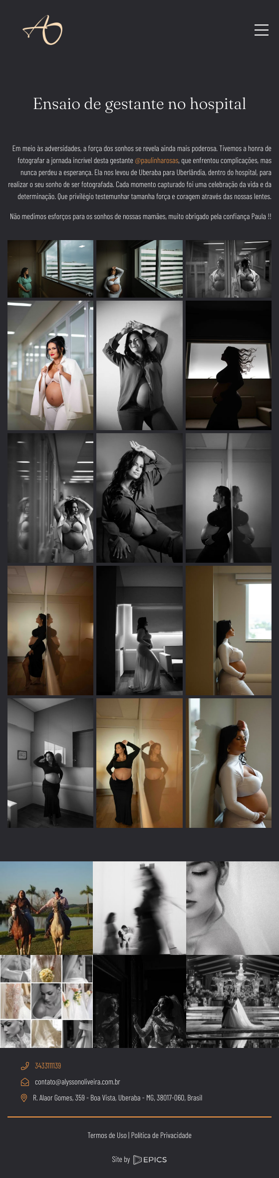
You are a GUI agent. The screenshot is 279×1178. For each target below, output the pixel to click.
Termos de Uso (107, 1135)
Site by (138, 1159)
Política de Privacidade (161, 1135)
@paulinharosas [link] (156, 160)
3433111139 (48, 1065)
